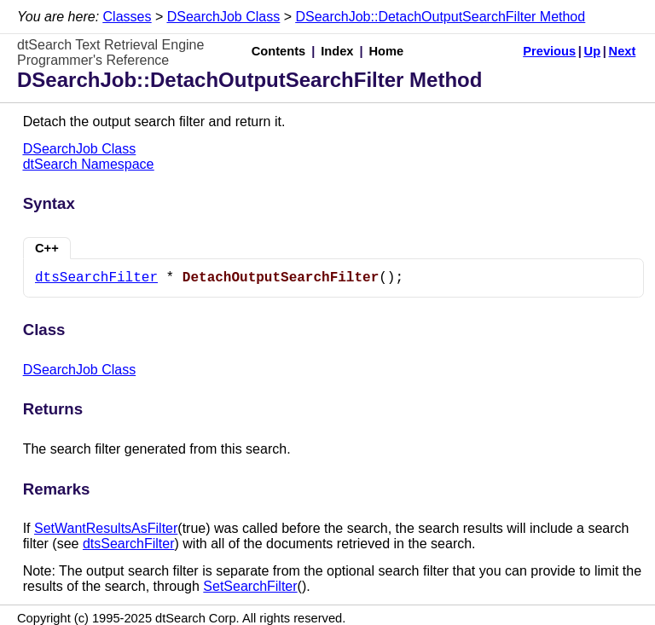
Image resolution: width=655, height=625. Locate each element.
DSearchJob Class (224, 16)
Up (592, 51)
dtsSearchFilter (96, 278)
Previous (549, 51)
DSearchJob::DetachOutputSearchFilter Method (440, 16)
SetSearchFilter (250, 586)
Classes (127, 16)
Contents (279, 51)
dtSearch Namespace (88, 164)
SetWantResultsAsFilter (105, 528)
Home (386, 51)
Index (337, 51)
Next (622, 51)
